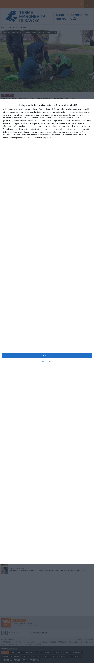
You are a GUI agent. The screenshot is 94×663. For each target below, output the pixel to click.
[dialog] (47, 331)
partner (22, 109)
